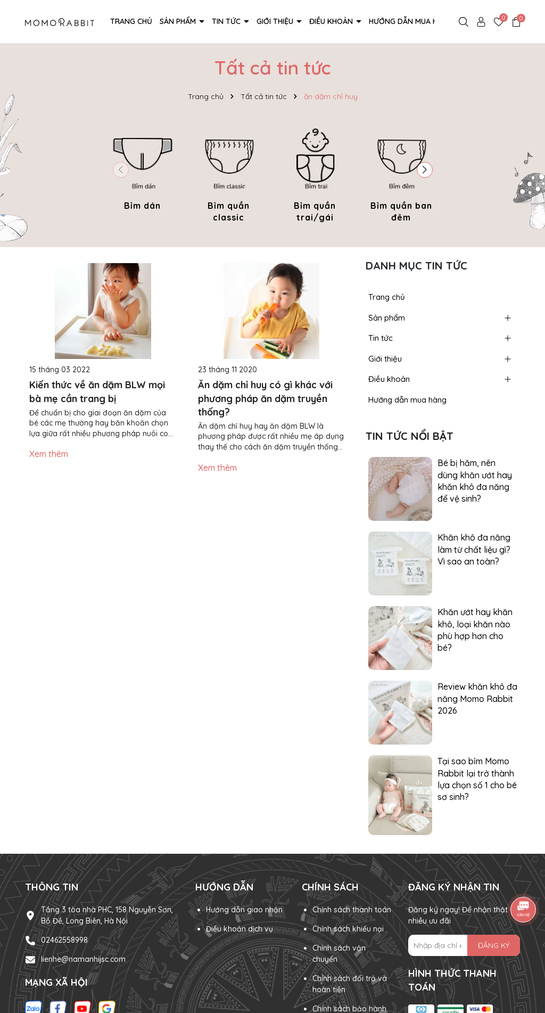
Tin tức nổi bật (409, 436)
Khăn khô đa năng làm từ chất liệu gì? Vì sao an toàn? (473, 549)
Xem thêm (48, 453)
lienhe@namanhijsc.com (83, 959)
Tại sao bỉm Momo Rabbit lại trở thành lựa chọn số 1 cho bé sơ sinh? (477, 779)
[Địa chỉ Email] (464, 945)
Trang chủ (131, 21)
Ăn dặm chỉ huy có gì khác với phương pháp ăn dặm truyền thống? (265, 398)
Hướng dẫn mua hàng (411, 21)
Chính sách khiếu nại (348, 929)
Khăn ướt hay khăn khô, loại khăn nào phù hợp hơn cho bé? (475, 630)
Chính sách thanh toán (351, 909)
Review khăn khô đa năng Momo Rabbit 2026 (477, 698)
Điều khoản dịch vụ (239, 929)
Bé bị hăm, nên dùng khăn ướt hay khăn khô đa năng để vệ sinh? (474, 481)
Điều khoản (332, 21)
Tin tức (227, 21)
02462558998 (64, 940)
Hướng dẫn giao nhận (244, 909)
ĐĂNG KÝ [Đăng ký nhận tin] (493, 945)
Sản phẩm (179, 21)
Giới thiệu (276, 21)
